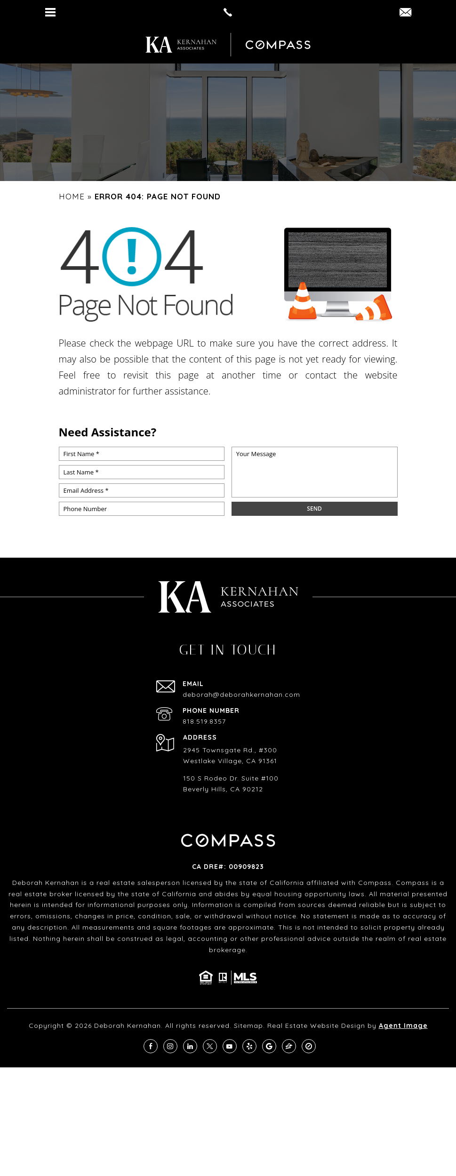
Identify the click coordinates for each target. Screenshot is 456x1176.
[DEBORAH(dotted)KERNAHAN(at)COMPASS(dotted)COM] (405, 13)
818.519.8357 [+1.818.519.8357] (204, 721)
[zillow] (289, 1046)
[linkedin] (190, 1046)
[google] (269, 1046)
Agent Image (403, 1025)
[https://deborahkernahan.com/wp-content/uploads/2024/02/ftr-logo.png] (180, 45)
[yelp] (249, 1046)
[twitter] (210, 1046)
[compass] (309, 1046)
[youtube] (230, 1046)
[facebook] (151, 1046)
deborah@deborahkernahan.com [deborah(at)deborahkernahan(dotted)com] (241, 694)
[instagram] (170, 1046)
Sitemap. (249, 1025)
